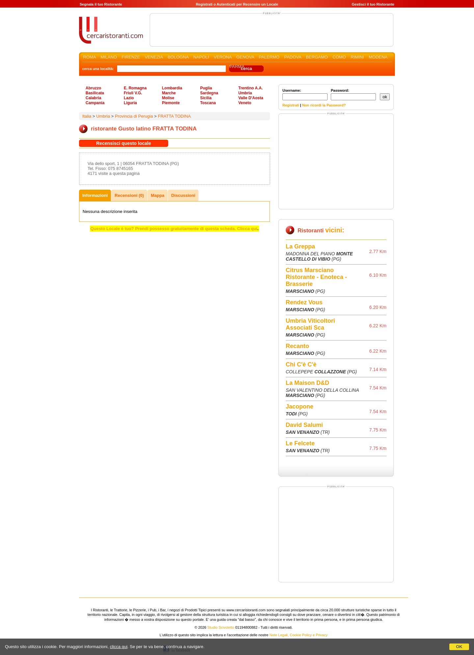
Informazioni (95, 195)
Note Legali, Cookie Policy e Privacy (299, 635)
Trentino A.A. (250, 88)
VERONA (222, 57)
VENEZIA (154, 57)
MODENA (378, 57)
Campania (95, 103)
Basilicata (95, 93)
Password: (353, 94)
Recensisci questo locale (123, 143)
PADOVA (292, 57)
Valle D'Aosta (250, 98)
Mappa (157, 195)
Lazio (129, 98)
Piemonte (171, 103)
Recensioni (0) (129, 195)
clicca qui (118, 646)
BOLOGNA (178, 57)
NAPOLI (201, 57)
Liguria (130, 103)
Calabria (93, 98)
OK (459, 646)
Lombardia (172, 88)
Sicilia (206, 98)
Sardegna (209, 93)
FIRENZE (131, 57)
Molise (168, 98)
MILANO (108, 57)
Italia (86, 116)
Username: (305, 94)
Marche (169, 93)
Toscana (208, 103)
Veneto (244, 103)
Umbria (245, 93)
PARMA (236, 66)
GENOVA (245, 57)
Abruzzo (93, 88)
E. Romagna (135, 88)
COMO (339, 57)
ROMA (89, 57)
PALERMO (269, 57)
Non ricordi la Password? (324, 105)
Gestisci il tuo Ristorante (373, 4)
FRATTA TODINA (174, 116)
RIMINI (357, 57)
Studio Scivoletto (220, 627)
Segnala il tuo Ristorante (101, 4)
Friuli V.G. (133, 93)
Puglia (206, 88)
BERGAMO (317, 57)
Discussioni (183, 195)
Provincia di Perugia (134, 116)
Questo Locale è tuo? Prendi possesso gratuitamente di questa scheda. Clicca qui (174, 228)
